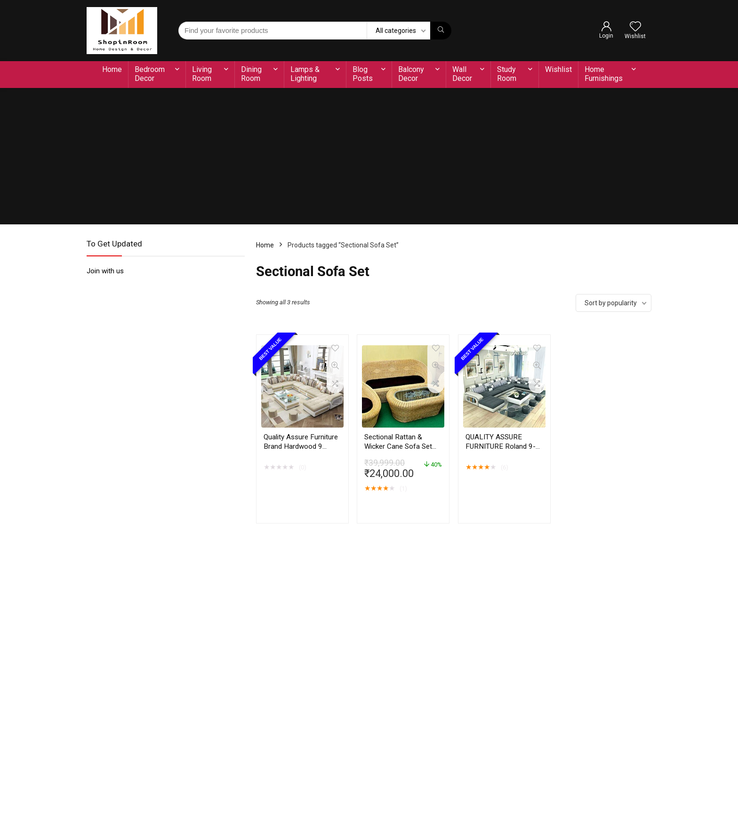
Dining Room (251, 74)
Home (112, 69)
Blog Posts (363, 74)
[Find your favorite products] (440, 31)
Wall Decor (462, 74)
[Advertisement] (369, 158)
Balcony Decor (411, 74)
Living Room (202, 74)
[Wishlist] (635, 27)
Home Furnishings (604, 74)
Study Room (506, 74)
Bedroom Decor (150, 74)
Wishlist (558, 69)
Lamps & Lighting (305, 74)
